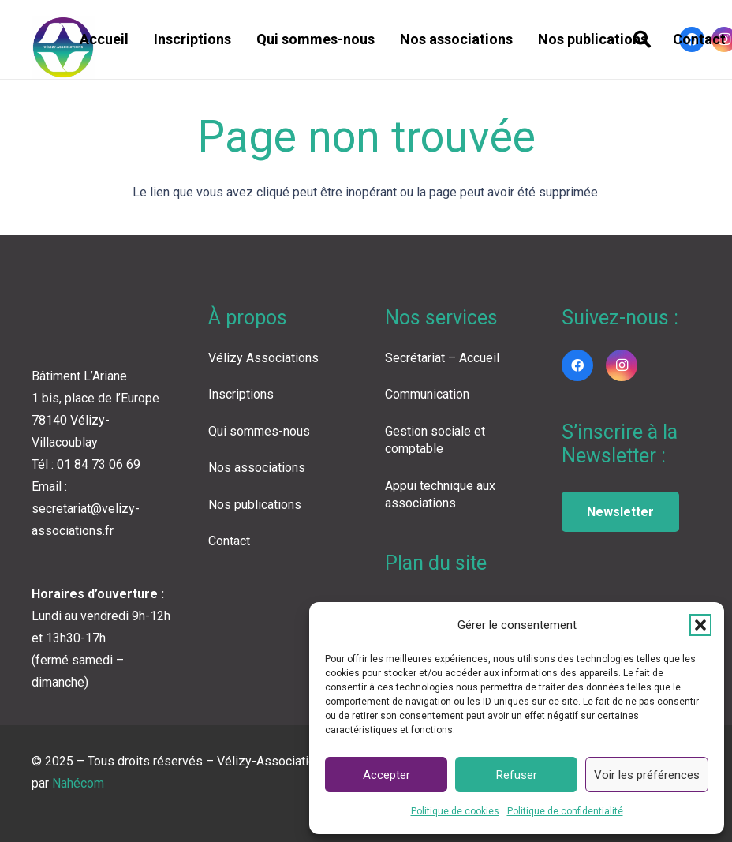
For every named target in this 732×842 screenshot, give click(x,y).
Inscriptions (241, 394)
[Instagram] (621, 365)
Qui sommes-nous (259, 431)
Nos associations (256, 467)
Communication (427, 394)
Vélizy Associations (263, 357)
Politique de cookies (455, 811)
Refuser (516, 775)
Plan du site (436, 563)
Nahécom (78, 783)
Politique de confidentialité (565, 811)
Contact (229, 540)
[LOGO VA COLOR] (63, 47)
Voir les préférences (647, 775)
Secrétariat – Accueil (442, 357)
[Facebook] (577, 365)
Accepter (386, 775)
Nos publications (254, 504)
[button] (700, 625)
